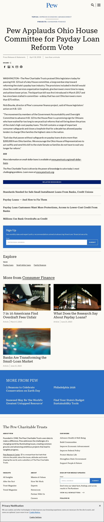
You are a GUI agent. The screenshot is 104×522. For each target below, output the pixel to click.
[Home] (25, 427)
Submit (92, 242)
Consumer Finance (38, 278)
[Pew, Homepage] (52, 5)
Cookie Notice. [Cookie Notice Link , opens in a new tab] (34, 513)
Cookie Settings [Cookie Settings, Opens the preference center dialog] (36, 519)
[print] (21, 67)
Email (8, 238)
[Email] (46, 242)
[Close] (100, 507)
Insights (7, 473)
